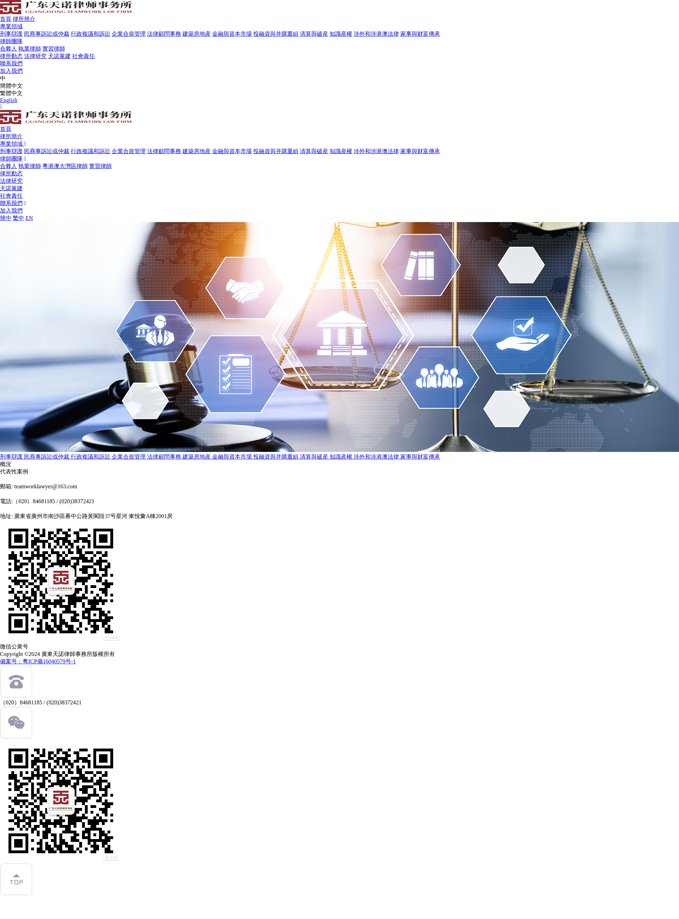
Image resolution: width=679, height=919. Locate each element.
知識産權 (341, 34)
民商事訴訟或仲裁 (46, 34)
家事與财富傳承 (420, 34)
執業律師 (29, 49)
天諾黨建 (59, 56)
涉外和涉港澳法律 (376, 34)
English (8, 100)
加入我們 (11, 71)
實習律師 (53, 49)
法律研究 (35, 56)
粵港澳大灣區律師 (65, 166)
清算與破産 (314, 34)
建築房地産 (196, 34)
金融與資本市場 (232, 34)
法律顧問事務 (164, 34)
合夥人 (8, 49)
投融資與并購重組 (275, 34)
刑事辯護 (11, 34)
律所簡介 (24, 19)
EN (29, 218)
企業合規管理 (129, 34)
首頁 (5, 19)
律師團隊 (11, 41)
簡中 (5, 218)
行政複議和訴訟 (90, 34)
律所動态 (11, 56)
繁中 (18, 218)
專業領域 (11, 26)
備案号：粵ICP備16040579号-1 (38, 661)
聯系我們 (11, 63)
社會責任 (83, 56)
